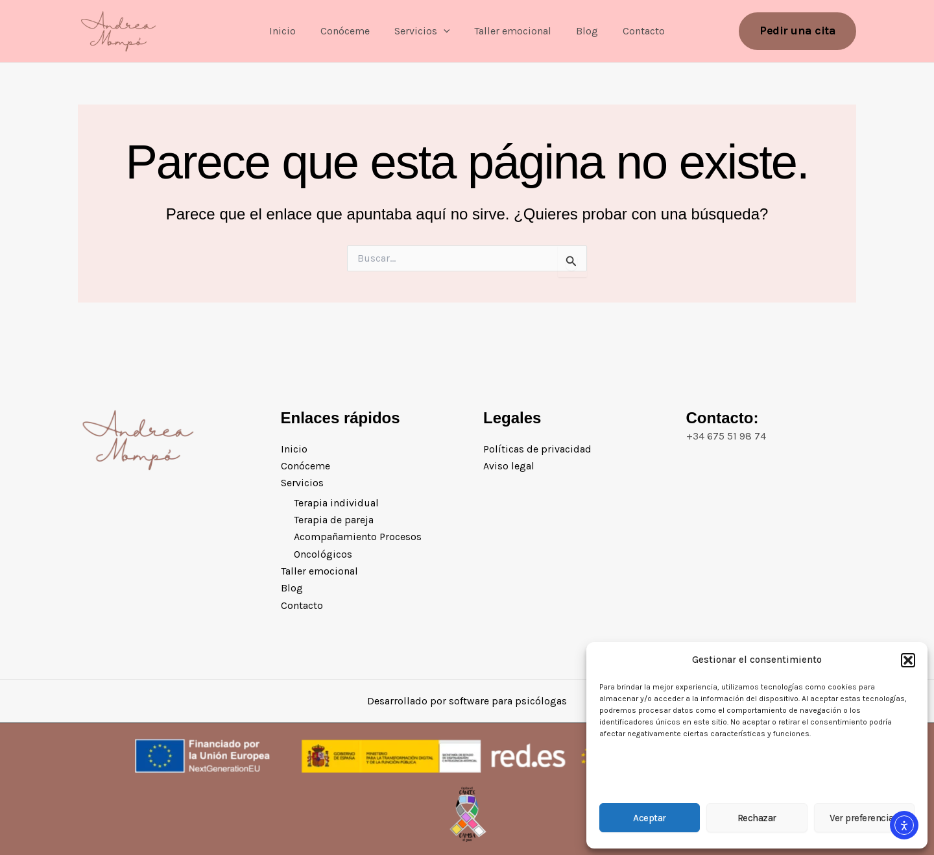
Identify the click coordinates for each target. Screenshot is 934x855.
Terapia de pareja (334, 520)
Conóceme (351, 31)
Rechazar (756, 818)
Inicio (292, 31)
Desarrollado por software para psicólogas (467, 701)
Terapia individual (336, 503)
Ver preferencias (864, 818)
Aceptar (649, 818)
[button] (908, 660)
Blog (581, 31)
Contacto (634, 31)
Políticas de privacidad (537, 448)
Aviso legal (508, 466)
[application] (445, 31)
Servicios (424, 31)
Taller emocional (510, 31)
